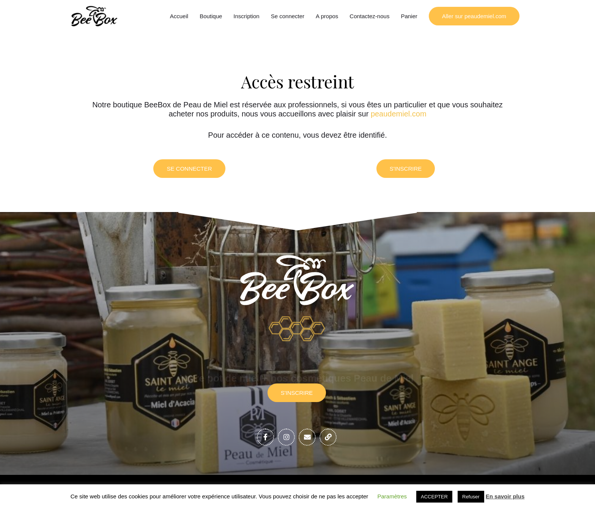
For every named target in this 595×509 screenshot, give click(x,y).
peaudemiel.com (399, 114)
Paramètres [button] (392, 496)
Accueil (179, 16)
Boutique (211, 16)
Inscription (246, 16)
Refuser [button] (471, 497)
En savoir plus (505, 496)
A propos (327, 16)
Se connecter (287, 16)
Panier (409, 16)
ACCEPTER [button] (434, 497)
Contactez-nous (369, 16)
